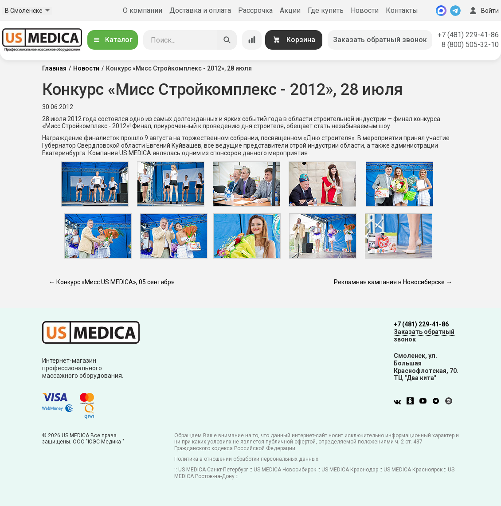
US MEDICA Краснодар (349, 470)
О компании (142, 10)
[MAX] (441, 10)
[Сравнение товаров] (252, 40)
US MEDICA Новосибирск (285, 470)
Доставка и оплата (200, 10)
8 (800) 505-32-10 (470, 44)
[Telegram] (455, 10)
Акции (290, 10)
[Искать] (227, 40)
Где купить (326, 10)
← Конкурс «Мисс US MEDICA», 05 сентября (112, 282)
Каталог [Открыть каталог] (113, 39)
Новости (365, 10)
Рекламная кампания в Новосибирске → (393, 282)
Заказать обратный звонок (380, 39)
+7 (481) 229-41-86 (468, 35)
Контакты (402, 10)
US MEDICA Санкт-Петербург (213, 470)
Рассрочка (255, 10)
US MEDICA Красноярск (413, 470)
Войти (483, 10)
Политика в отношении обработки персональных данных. (247, 459)
